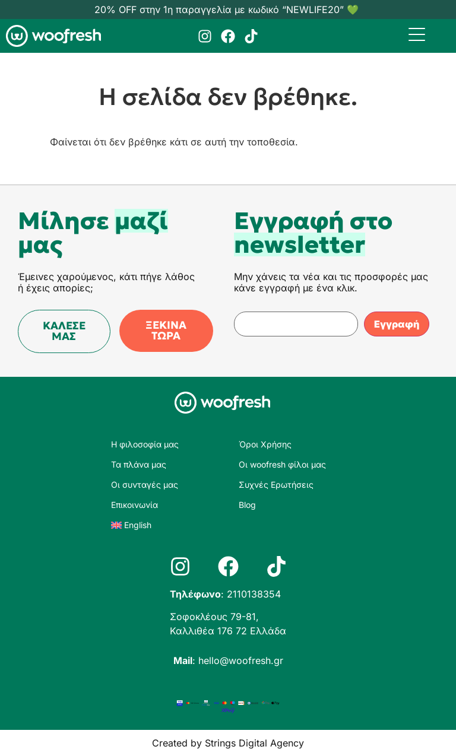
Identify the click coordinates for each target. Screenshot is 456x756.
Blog (247, 505)
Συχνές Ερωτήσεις (276, 484)
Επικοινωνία (134, 505)
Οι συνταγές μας (144, 484)
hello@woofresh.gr (240, 660)
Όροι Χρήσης (265, 444)
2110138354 (254, 594)
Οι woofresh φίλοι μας (282, 464)
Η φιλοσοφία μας (145, 444)
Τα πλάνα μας (138, 464)
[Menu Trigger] (417, 34)
